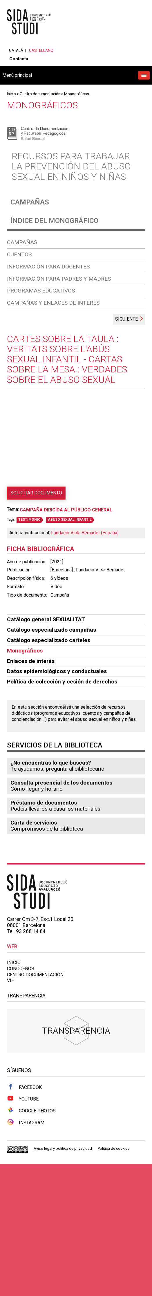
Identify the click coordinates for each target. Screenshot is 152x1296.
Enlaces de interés (31, 661)
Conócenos (20, 968)
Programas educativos (41, 290)
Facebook (24, 1087)
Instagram (25, 1122)
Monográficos (76, 94)
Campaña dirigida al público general (66, 510)
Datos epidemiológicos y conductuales (57, 671)
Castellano (41, 50)
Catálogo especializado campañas (51, 629)
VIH (11, 980)
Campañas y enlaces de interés (53, 302)
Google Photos (31, 1110)
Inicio (11, 94)
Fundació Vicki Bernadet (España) (85, 532)
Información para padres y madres (59, 278)
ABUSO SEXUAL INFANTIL (70, 520)
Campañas (29, 202)
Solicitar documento (36, 493)
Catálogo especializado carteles (48, 640)
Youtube (23, 1098)
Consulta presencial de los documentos (61, 782)
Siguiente (126, 319)
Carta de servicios (33, 822)
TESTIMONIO (29, 520)
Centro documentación (40, 94)
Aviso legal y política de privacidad (63, 1148)
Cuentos (19, 254)
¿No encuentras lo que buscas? (50, 762)
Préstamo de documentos (43, 802)
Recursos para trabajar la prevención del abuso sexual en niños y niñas (71, 166)
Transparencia (76, 1031)
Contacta (18, 58)
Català (16, 50)
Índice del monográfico (54, 221)
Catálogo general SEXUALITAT (46, 619)
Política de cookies (113, 1148)
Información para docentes (48, 266)
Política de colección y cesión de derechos (62, 681)
